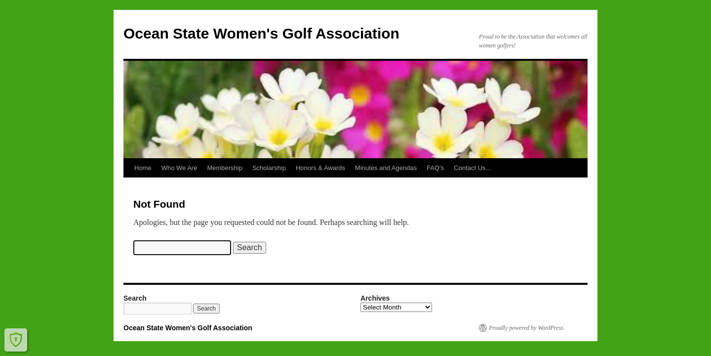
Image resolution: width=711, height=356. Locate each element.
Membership (224, 168)
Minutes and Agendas (386, 168)
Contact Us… (473, 168)
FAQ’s (435, 168)
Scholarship (269, 168)
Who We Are (179, 168)
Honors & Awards (320, 168)
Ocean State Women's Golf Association (261, 33)
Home (143, 168)
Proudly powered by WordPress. (527, 327)
